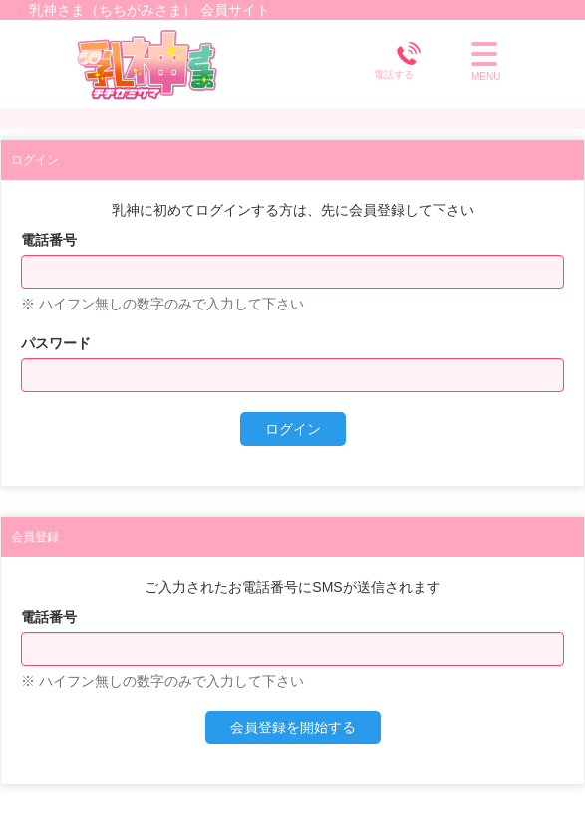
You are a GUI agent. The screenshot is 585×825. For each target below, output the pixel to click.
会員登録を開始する (293, 727)
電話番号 (49, 240)
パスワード (56, 343)
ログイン (293, 429)
